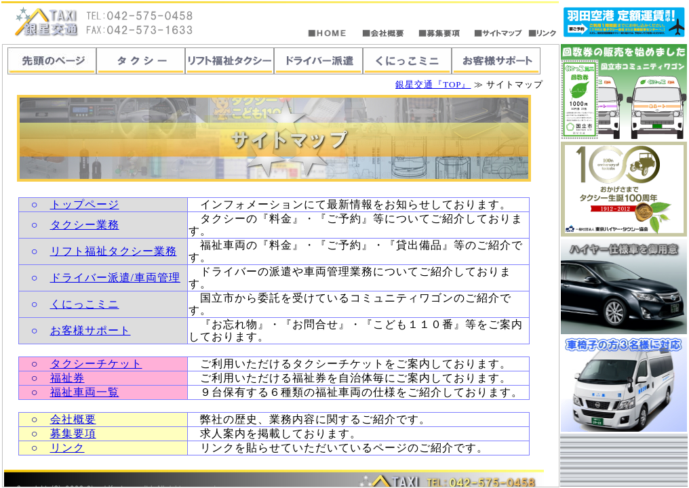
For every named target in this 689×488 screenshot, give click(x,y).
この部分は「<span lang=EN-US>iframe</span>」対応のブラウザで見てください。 (280, 265)
